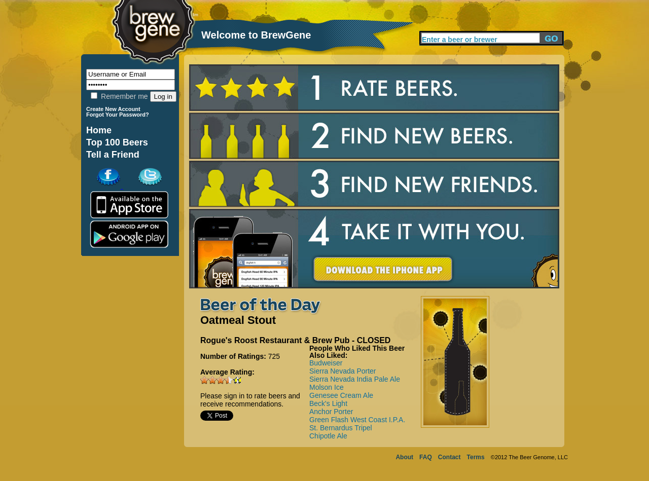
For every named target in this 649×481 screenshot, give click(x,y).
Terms (476, 457)
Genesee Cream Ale (341, 395)
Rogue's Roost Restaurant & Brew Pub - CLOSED (295, 340)
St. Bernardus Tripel (340, 428)
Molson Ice (326, 387)
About (404, 457)
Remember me (119, 96)
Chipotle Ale (328, 436)
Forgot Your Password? (117, 115)
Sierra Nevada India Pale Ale (354, 379)
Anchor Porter (331, 412)
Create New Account (113, 109)
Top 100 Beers (117, 142)
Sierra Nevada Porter (342, 371)
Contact (449, 457)
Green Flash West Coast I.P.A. (357, 420)
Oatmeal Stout (238, 320)
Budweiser (325, 363)
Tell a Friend (112, 155)
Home (99, 130)
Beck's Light (328, 403)
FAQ (425, 457)
